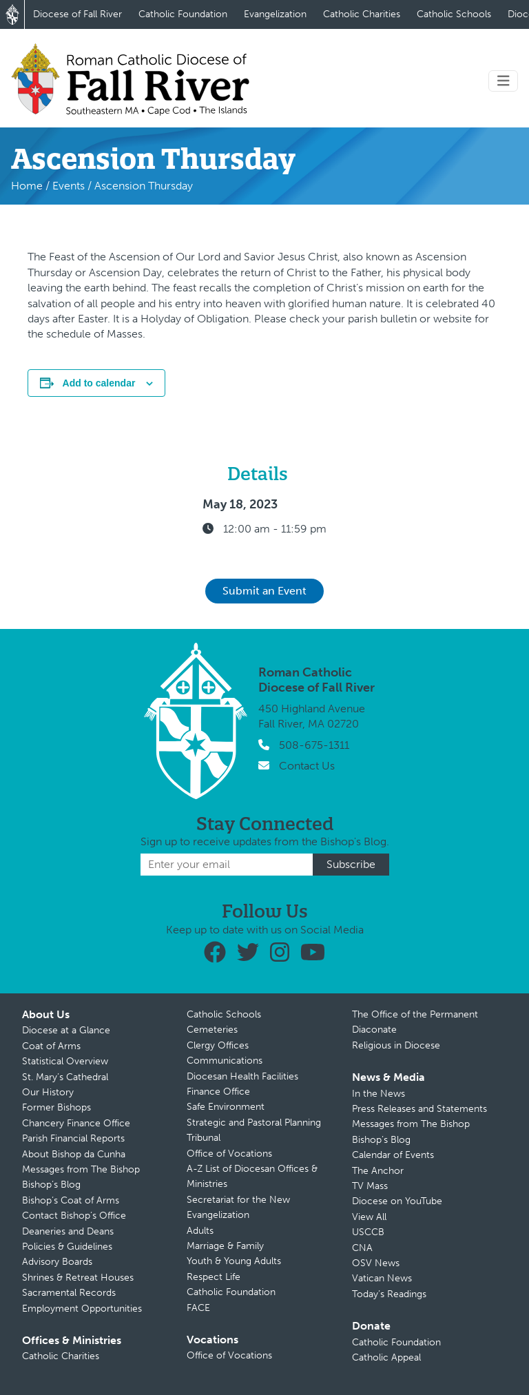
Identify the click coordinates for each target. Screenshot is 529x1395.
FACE (198, 1308)
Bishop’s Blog (51, 1184)
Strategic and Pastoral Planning (254, 1122)
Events (68, 185)
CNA (362, 1248)
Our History (48, 1092)
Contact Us (307, 765)
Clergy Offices (218, 1045)
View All (369, 1217)
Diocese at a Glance (66, 1030)
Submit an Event (264, 590)
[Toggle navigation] (503, 81)
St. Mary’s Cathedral (65, 1077)
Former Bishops (56, 1107)
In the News (378, 1093)
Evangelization (275, 14)
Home (27, 185)
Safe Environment (225, 1107)
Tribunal (203, 1138)
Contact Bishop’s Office (74, 1215)
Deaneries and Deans (68, 1231)
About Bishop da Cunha (73, 1154)
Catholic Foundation (182, 14)
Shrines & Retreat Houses (78, 1277)
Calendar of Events (393, 1155)
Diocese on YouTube (397, 1201)
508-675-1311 (314, 745)
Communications (224, 1060)
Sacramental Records (69, 1293)
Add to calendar (99, 383)
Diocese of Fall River (77, 14)
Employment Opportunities (82, 1308)
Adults (200, 1231)
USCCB (368, 1232)
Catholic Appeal (386, 1357)
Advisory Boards (57, 1262)
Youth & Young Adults (234, 1261)
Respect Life (213, 1277)
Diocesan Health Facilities (242, 1076)
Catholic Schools (454, 14)
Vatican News (382, 1278)
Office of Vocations (229, 1153)
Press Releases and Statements (419, 1109)
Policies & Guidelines (67, 1246)
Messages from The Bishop (81, 1169)
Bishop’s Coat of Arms (70, 1200)
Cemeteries (212, 1029)
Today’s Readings (389, 1294)
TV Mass (370, 1186)
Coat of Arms (51, 1046)
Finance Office (218, 1091)
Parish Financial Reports (73, 1138)
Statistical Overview (65, 1061)
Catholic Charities (361, 14)
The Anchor (378, 1171)
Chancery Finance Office (76, 1123)
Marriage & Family (225, 1246)
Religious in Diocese (396, 1045)
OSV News (376, 1263)
